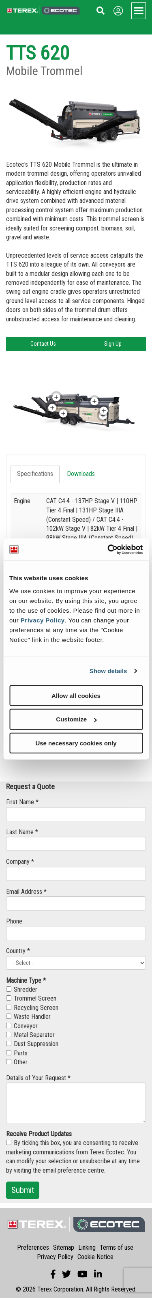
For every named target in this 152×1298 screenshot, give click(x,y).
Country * (18, 951)
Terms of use (116, 1247)
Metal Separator (30, 1035)
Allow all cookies (76, 695)
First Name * (22, 802)
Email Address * (26, 891)
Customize (76, 719)
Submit (22, 1190)
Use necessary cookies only (75, 743)
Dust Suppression (32, 1044)
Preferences (33, 1247)
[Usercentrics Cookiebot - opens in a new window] (108, 549)
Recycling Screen (32, 1008)
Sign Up (113, 343)
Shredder (21, 989)
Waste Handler (28, 1016)
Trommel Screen (31, 998)
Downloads (81, 474)
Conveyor (22, 1026)
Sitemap (63, 1247)
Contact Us (43, 343)
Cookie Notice (95, 1257)
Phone (14, 921)
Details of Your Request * (38, 1078)
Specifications (35, 474)
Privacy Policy (43, 619)
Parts (17, 1053)
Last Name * (22, 832)
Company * (20, 861)
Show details (108, 670)
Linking (87, 1247)
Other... (18, 1062)
